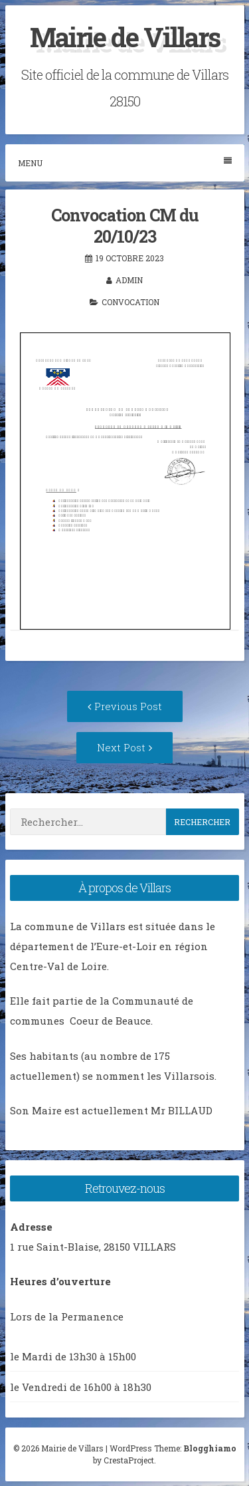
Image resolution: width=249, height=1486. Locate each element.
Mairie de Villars (125, 37)
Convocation (130, 302)
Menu (125, 162)
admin (129, 280)
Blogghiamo (209, 1448)
